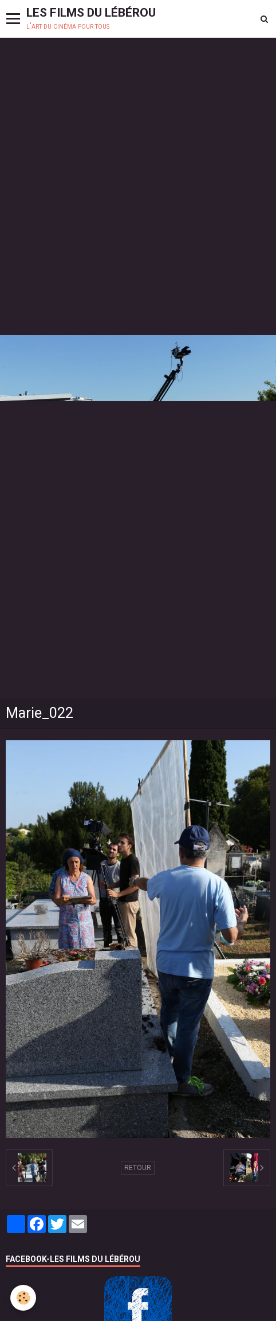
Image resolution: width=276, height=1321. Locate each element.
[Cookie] (23, 1298)
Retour (137, 1168)
